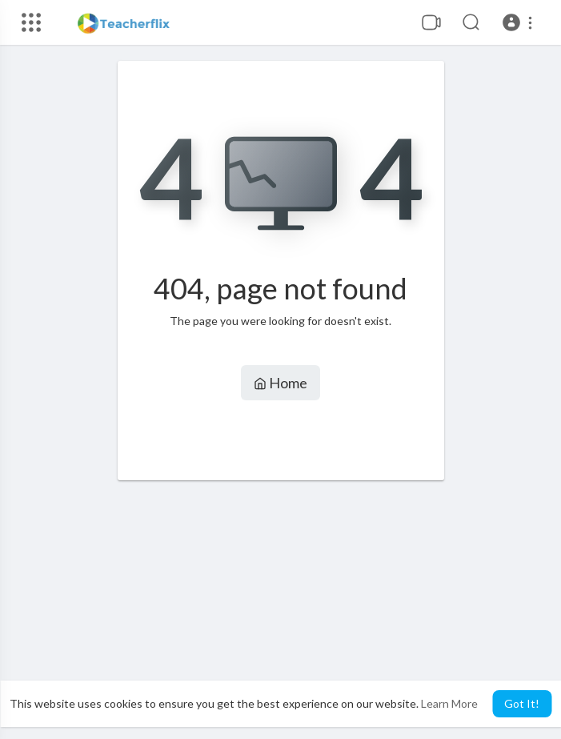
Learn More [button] (449, 703)
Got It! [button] (521, 703)
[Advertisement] (281, 609)
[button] (519, 22)
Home (280, 383)
